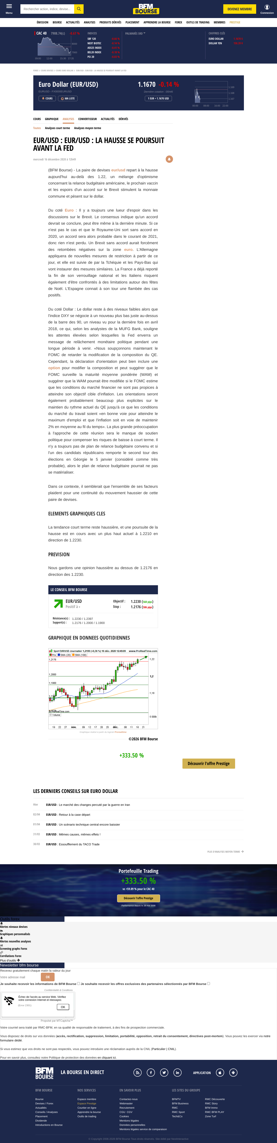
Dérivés (123, 119)
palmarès (131, 34)
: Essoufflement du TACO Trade (73, 844)
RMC (175, 1107)
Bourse (57, 22)
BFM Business (180, 1103)
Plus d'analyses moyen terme (225, 851)
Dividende (41, 1120)
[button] (79, 9)
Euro (69, 210)
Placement (132, 22)
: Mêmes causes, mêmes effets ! (73, 834)
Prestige (235, 22)
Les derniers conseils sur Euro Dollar (75, 791)
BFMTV (176, 1099)
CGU (122, 1112)
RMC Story (211, 1103)
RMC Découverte (215, 1099)
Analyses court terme (57, 128)
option (54, 368)
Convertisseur (87, 119)
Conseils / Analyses (46, 1112)
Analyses (89, 22)
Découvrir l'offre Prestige (138, 898)
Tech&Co (177, 1116)
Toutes (37, 128)
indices (92, 33)
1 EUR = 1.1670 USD (158, 99)
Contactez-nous (128, 1099)
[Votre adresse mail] (19, 977)
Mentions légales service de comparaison (143, 1129)
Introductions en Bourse (49, 1124)
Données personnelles (132, 1124)
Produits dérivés (110, 22)
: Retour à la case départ (68, 814)
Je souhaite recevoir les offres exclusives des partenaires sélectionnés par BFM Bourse (145, 984)
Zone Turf (210, 1116)
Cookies (124, 1116)
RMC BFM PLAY (214, 1112)
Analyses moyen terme (87, 128)
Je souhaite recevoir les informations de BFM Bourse (40, 984)
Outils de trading (197, 22)
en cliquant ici (107, 1057)
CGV (129, 1112)
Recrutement (126, 1107)
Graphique (51, 119)
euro (128, 249)
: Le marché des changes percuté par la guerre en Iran (88, 804)
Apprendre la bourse (157, 22)
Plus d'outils (10, 960)
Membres (219, 22)
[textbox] (47, 9)
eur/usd (118, 170)
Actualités (73, 22)
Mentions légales (129, 1120)
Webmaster (126, 1103)
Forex (178, 22)
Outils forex (10, 919)
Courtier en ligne (86, 1107)
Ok (48, 977)
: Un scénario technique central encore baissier (83, 824)
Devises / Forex (44, 1103)
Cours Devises (47, 70)
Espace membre (86, 1099)
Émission (42, 22)
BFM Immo (211, 1107)
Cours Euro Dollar (64, 70)
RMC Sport (178, 1112)
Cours (37, 119)
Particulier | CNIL (163, 1049)
